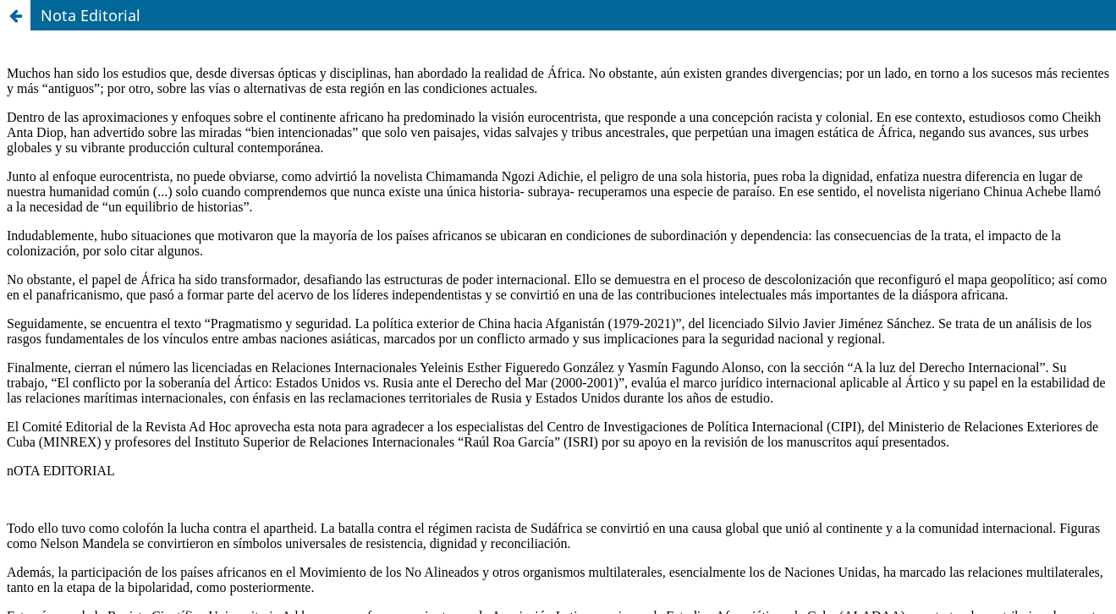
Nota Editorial (90, 14)
